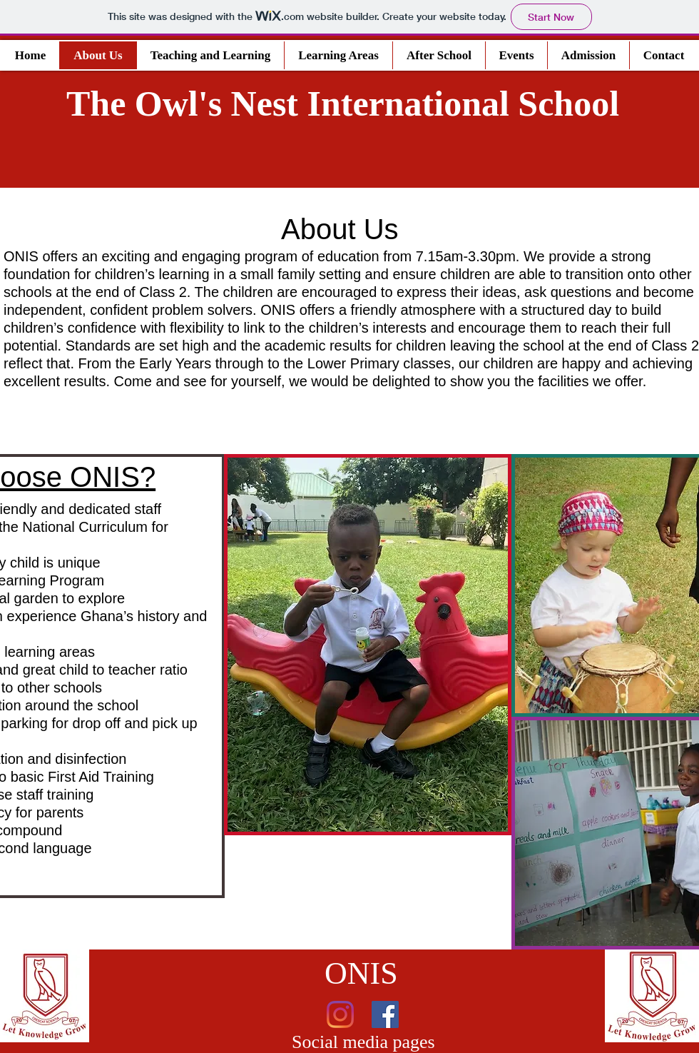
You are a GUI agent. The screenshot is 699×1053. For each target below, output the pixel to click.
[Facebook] (385, 1014)
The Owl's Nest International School (342, 104)
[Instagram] (340, 1014)
